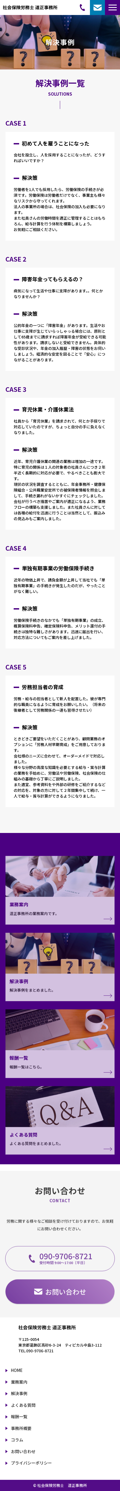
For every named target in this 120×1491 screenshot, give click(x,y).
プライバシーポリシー (31, 1463)
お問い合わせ (23, 1451)
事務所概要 (21, 1428)
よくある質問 (23, 1405)
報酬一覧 (19, 1416)
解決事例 (19, 1393)
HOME (17, 1370)
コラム (17, 1439)
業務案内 (19, 1382)
